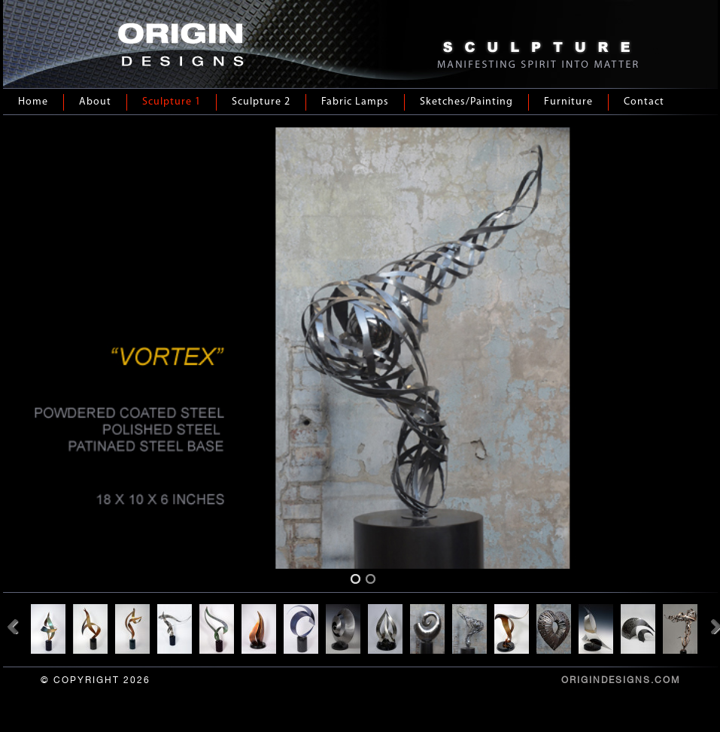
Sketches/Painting (466, 102)
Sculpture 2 (261, 102)
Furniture (568, 102)
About (95, 102)
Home (33, 102)
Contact (644, 102)
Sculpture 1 (171, 102)
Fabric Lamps (355, 102)
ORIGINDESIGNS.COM (620, 680)
